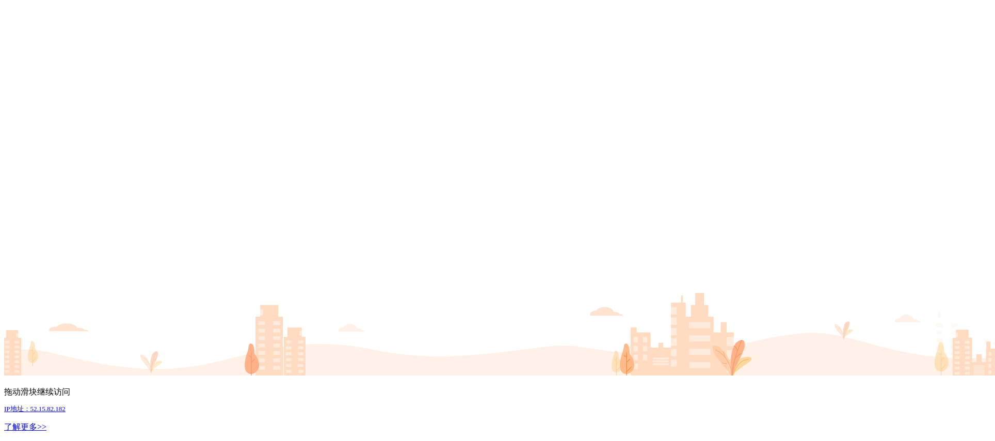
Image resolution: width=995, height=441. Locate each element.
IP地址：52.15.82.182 (35, 409)
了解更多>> (25, 426)
